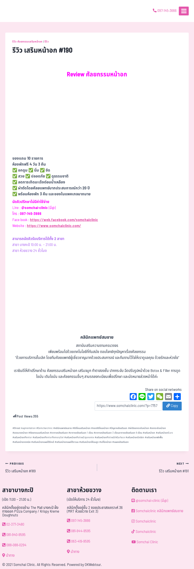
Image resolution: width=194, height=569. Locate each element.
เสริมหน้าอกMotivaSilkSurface (110, 437)
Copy (172, 406)
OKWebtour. (93, 565)
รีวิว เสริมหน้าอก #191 (145, 467)
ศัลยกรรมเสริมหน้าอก (38, 433)
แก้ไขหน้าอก (105, 442)
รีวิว (46, 42)
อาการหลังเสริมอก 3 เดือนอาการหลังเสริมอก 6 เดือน (118, 433)
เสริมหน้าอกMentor (22, 437)
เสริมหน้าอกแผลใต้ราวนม (67, 442)
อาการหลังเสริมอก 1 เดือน (80, 433)
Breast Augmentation (24, 428)
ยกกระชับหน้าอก (158, 428)
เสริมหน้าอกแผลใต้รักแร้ (42, 442)
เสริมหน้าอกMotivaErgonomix (79, 437)
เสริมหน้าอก (149, 433)
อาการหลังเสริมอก (59, 433)
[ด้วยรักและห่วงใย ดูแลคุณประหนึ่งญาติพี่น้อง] (16, 11)
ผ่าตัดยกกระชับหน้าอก (138, 428)
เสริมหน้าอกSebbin (135, 437)
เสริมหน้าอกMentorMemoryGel (48, 437)
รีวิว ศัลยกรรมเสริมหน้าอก (27, 42)
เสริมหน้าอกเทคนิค (22, 442)
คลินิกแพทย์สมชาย (62, 428)
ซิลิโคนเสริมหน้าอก (81, 428)
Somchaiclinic (44, 428)
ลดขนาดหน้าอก (20, 433)
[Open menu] (184, 11)
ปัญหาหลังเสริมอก (118, 428)
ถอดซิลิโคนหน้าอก (100, 428)
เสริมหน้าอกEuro (164, 433)
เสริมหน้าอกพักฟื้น (154, 437)
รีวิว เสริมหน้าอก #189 (49, 467)
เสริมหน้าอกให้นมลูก (89, 442)
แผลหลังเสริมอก (120, 442)
